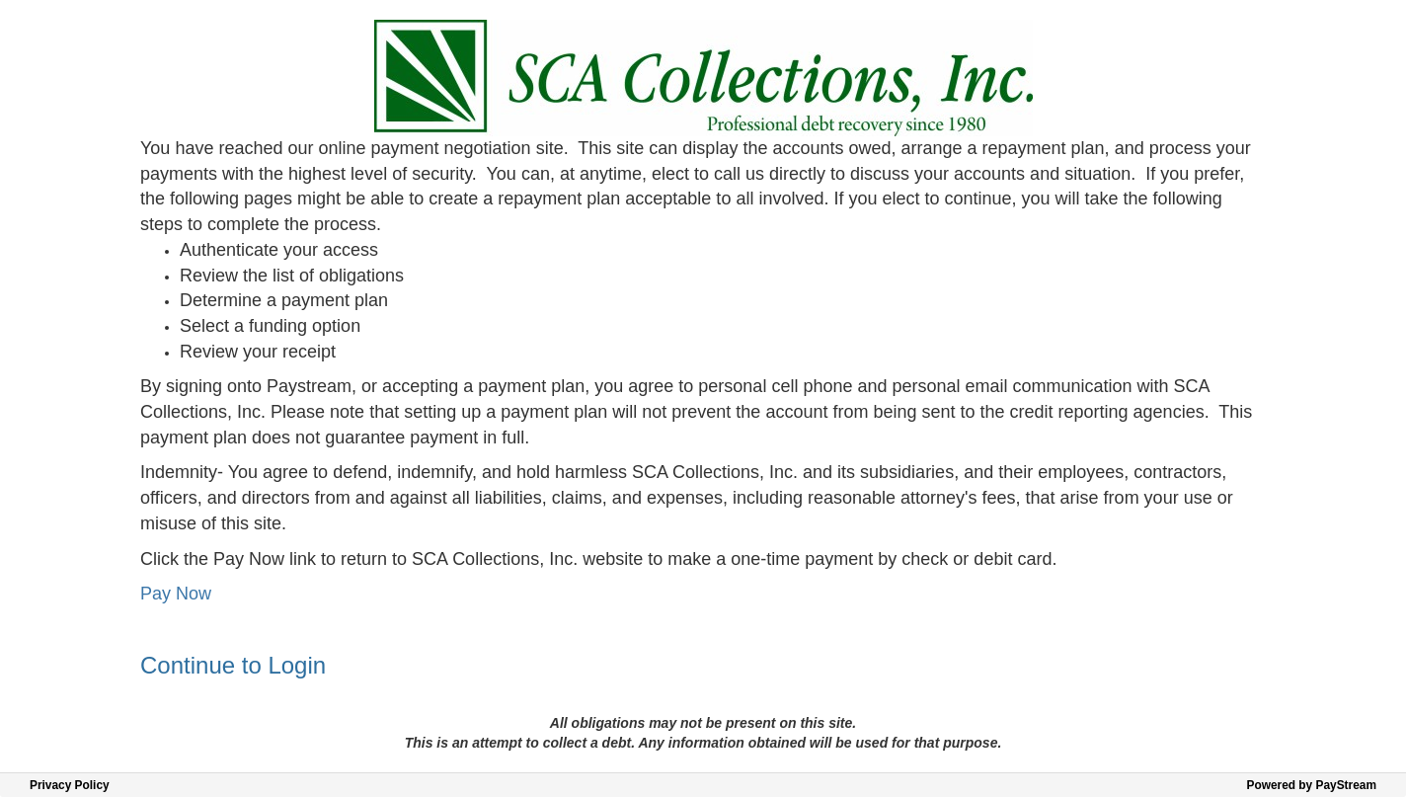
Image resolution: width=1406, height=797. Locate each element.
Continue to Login (233, 665)
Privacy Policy (70, 785)
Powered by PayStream (1311, 785)
